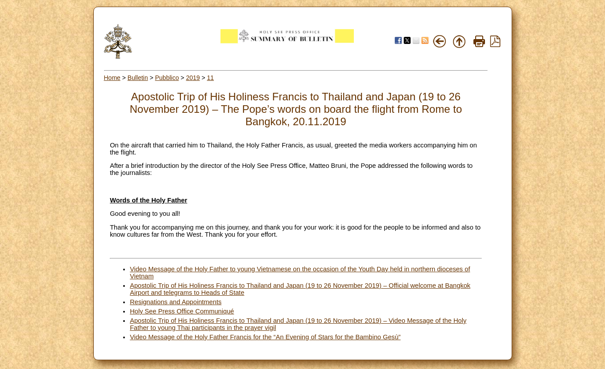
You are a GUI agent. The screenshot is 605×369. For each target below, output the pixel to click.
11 (210, 77)
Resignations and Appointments (175, 302)
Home (112, 77)
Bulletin (138, 77)
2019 (193, 77)
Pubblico (167, 77)
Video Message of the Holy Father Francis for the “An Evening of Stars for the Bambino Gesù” (265, 337)
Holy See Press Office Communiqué (182, 311)
